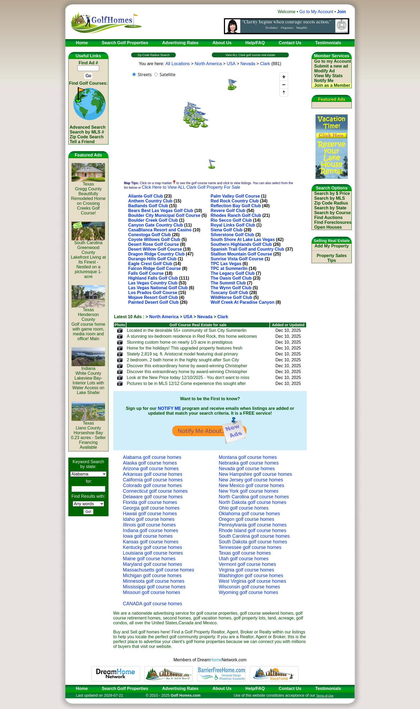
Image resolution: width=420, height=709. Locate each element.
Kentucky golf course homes (152, 547)
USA (231, 63)
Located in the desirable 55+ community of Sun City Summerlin (186, 330)
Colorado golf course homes (152, 485)
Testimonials (328, 688)
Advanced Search (88, 127)
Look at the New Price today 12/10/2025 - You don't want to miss (188, 377)
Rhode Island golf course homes (252, 530)
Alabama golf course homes (152, 457)
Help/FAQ (255, 688)
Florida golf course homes (150, 502)
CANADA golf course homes (152, 603)
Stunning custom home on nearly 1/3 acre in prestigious (179, 342)
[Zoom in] (284, 77)
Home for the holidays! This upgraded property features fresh (184, 348)
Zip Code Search (86, 137)
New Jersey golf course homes (251, 479)
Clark (265, 63)
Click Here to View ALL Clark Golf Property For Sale (191, 187)
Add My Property (331, 246)
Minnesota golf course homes (154, 581)
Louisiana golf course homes (153, 553)
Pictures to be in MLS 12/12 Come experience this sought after (186, 383)
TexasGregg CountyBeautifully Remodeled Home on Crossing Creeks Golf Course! (88, 196)
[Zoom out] (284, 84)
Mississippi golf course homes (154, 586)
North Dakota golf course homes (252, 502)
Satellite (167, 74)
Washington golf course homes (251, 575)
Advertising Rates (180, 688)
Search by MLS (329, 198)
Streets (145, 74)
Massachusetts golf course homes (158, 570)
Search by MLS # (87, 132)
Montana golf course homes (248, 457)
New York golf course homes (249, 491)
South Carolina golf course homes (254, 536)
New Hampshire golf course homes (255, 474)
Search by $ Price (332, 193)
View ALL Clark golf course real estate (250, 55)
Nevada (248, 63)
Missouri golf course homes (151, 592)
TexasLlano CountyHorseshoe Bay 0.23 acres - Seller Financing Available (88, 433)
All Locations (178, 63)
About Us (221, 688)
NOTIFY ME (169, 408)
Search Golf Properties (125, 688)
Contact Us (290, 688)
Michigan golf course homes (152, 575)
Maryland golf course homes (152, 564)
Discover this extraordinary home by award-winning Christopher (187, 365)
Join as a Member (332, 85)
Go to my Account (332, 61)
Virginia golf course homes (246, 570)
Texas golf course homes (245, 553)
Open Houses (328, 227)
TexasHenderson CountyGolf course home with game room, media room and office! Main (88, 322)
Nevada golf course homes (247, 468)
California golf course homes (153, 479)
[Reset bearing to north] (284, 92)
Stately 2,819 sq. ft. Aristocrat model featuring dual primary (182, 354)
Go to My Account (316, 11)
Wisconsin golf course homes (249, 586)
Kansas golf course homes (150, 541)
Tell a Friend (82, 141)
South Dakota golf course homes (253, 541)
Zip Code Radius (331, 203)
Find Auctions (328, 217)
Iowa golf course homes (148, 536)
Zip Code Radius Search (153, 55)
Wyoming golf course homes (248, 592)
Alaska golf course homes (150, 463)
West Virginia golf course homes (252, 581)
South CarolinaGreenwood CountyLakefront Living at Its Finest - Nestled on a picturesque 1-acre (88, 258)
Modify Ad (324, 71)
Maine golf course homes (149, 558)
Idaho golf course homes (149, 519)
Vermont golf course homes (247, 564)
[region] (210, 123)
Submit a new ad (331, 66)
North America (208, 63)
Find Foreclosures (332, 222)
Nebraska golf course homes (249, 463)
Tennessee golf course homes (250, 547)
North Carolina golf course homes (254, 496)
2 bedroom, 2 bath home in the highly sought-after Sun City (183, 360)
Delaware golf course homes (153, 496)
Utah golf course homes (244, 558)
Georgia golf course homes (151, 508)
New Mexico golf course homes (251, 485)
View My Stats (328, 75)
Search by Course (332, 212)
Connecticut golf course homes (155, 491)
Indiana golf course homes (150, 530)
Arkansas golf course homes (152, 474)
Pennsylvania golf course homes (253, 525)
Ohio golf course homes (244, 508)
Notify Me (323, 80)
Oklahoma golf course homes (249, 513)
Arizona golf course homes (151, 468)
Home (80, 688)
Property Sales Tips (332, 258)
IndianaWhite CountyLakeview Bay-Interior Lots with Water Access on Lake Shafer (88, 378)
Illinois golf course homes (149, 525)
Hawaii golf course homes (150, 513)
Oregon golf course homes (246, 519)
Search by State (330, 208)
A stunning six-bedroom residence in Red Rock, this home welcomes (192, 336)
